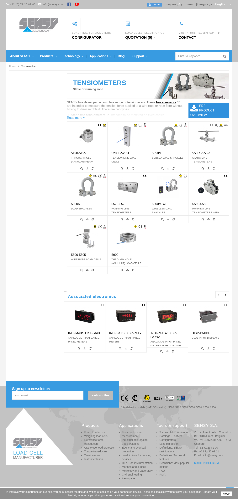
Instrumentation (93, 459)
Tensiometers (92, 455)
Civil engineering (132, 474)
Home (12, 66)
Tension (23, 208)
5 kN (21, 101)
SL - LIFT (23, 174)
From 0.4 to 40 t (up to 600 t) (33, 96)
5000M (76, 204)
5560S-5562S (201, 153)
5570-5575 (118, 204)
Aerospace (128, 478)
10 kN (22, 116)
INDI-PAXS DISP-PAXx (125, 333)
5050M (156, 153)
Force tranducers (94, 432)
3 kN (21, 91)
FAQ (162, 470)
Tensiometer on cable (30, 203)
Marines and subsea (134, 466)
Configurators (167, 439)
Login (154, 4)
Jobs (189, 4)
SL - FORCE (25, 164)
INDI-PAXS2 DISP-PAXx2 (164, 335)
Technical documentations (174, 432)
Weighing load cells (95, 436)
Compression (25, 198)
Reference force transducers (93, 441)
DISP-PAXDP (201, 333)
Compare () (172, 4)
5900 (114, 254)
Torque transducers (95, 451)
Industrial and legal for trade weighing (135, 441)
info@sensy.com (53, 4)
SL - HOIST (25, 169)
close (226, 493)
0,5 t (21, 106)
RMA (162, 474)
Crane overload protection (99, 447)
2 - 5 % (22, 154)
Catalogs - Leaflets (170, 436)
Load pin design (168, 443)
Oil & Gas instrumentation (137, 463)
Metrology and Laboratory (137, 470)
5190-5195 (78, 153)
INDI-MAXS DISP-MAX (84, 333)
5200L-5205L (120, 153)
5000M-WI (159, 204)
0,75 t (22, 111)
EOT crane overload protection (134, 449)
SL (20, 159)
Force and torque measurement (132, 434)
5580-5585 (199, 204)
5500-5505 (78, 254)
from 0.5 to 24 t (26, 86)
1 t (20, 125)
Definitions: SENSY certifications (170, 449)
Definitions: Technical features (172, 457)
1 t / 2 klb (23, 120)
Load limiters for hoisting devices (136, 457)
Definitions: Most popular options (174, 464)
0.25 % (22, 150)
